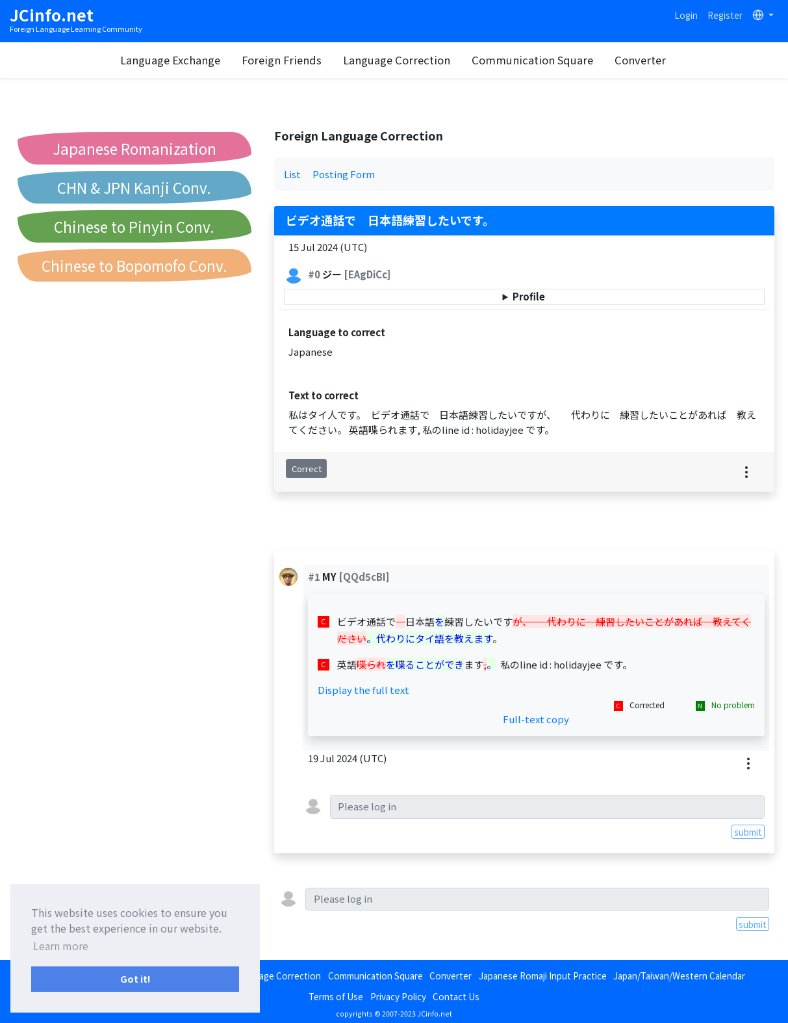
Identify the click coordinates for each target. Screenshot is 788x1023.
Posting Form (343, 174)
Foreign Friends (282, 60)
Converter (640, 60)
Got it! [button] (135, 978)
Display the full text (363, 690)
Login (686, 14)
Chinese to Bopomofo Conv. (134, 265)
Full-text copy (536, 719)
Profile (529, 296)
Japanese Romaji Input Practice (543, 975)
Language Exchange (170, 60)
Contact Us (456, 996)
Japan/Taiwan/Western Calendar (679, 975)
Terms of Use (336, 996)
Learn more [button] (60, 945)
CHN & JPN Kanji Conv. (134, 187)
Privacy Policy (398, 996)
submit (748, 831)
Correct (307, 468)
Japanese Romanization (134, 148)
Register (725, 14)
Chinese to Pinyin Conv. (134, 226)
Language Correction (396, 60)
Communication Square (532, 60)
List (292, 174)
